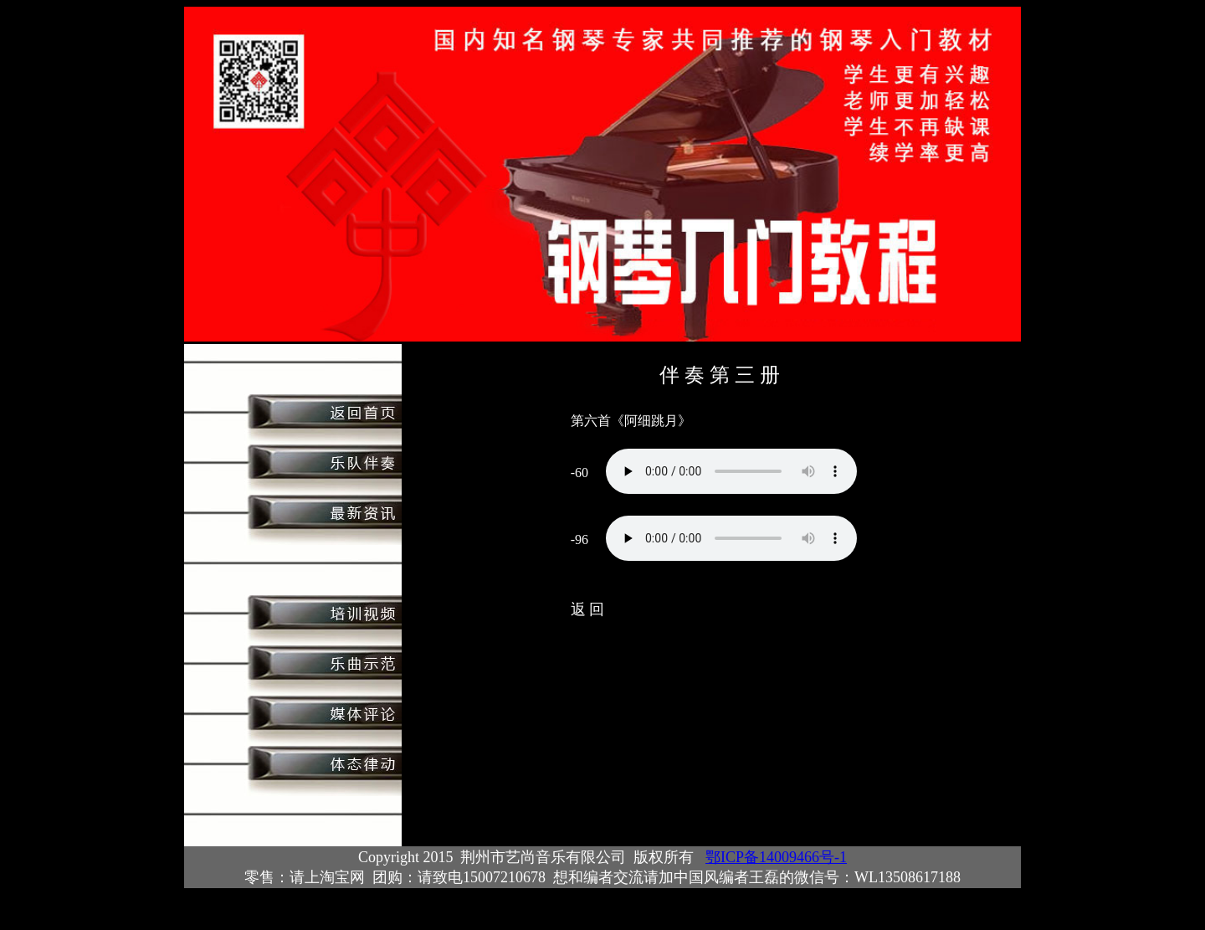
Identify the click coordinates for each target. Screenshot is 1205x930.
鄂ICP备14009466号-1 (776, 857)
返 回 (588, 609)
